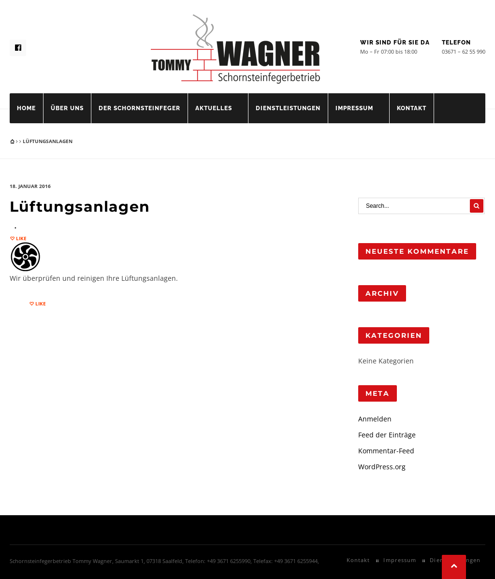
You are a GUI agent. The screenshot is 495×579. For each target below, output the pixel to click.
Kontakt (411, 108)
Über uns (67, 108)
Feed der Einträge (387, 434)
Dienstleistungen (288, 108)
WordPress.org (382, 466)
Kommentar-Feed (386, 450)
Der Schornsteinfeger (139, 108)
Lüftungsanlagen (80, 207)
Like (21, 238)
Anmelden (375, 418)
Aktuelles (213, 108)
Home (26, 108)
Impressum (354, 108)
